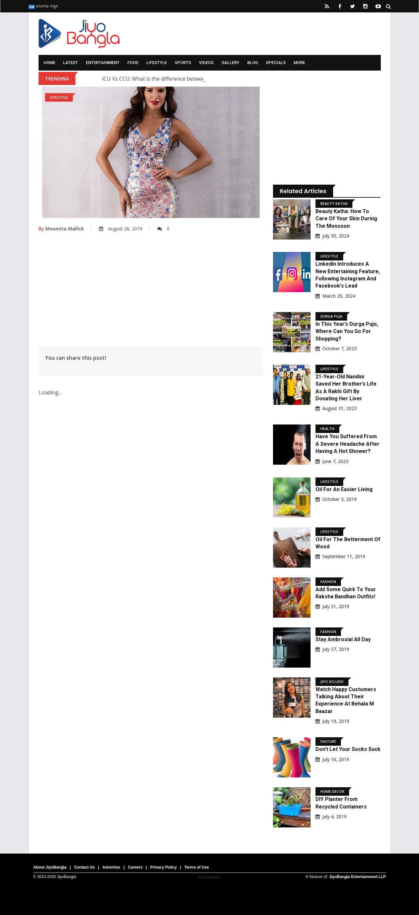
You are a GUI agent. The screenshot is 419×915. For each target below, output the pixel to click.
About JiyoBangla (50, 867)
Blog (252, 62)
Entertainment (103, 62)
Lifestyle (156, 62)
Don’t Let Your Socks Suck (347, 749)
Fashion (328, 581)
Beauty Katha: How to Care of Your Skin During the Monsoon (346, 218)
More (299, 62)
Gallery (230, 62)
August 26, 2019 (120, 228)
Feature (328, 741)
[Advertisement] (151, 294)
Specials (276, 62)
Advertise (112, 867)
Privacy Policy (163, 867)
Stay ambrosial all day (343, 639)
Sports (183, 62)
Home (49, 62)
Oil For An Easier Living (344, 489)
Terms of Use (196, 867)
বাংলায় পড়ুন (43, 6)
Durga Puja (331, 316)
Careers (135, 867)
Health (327, 428)
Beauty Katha (333, 203)
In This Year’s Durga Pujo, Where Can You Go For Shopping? (346, 331)
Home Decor (332, 791)
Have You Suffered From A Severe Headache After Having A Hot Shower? (347, 443)
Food (132, 62)
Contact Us (84, 867)
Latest (70, 62)
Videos (206, 62)
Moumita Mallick (61, 228)
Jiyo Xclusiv (332, 681)
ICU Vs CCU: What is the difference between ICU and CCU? (172, 78)
